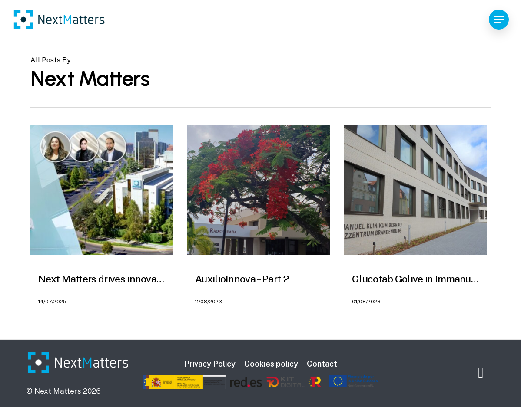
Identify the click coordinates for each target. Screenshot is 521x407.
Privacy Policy (210, 363)
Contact (322, 363)
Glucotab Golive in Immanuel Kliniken (435, 279)
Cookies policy (271, 363)
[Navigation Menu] (499, 19)
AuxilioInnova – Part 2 (242, 279)
